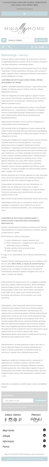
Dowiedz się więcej (24, 9)
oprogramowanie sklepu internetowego (29, 459)
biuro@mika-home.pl (8, 118)
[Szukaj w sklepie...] (20, 40)
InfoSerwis (10, 459)
